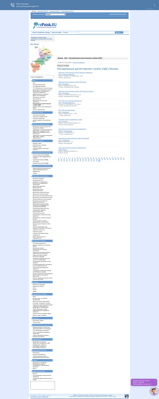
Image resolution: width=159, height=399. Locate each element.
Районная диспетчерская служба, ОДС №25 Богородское (76, 91)
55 (64, 160)
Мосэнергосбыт (37, 99)
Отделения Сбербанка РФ (40, 116)
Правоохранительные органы (42, 152)
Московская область (43, 11)
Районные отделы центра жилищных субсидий (40, 256)
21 (107, 158)
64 (88, 160)
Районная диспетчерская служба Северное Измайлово (75, 72)
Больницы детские (38, 180)
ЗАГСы (35, 368)
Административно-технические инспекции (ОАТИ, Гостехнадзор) (42, 328)
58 (72, 160)
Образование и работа (40, 294)
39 (88, 159)
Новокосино (65, 112)
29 (61, 159)
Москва (60, 58)
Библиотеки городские (39, 284)
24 (115, 158)
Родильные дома (37, 231)
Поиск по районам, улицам (41, 32)
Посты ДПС (36, 161)
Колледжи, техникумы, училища (41, 303)
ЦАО (60, 121)
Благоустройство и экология (41, 325)
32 (69, 159)
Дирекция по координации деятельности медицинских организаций (40, 183)
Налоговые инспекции (39, 115)
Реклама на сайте (106, 395)
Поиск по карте (56, 32)
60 (77, 160)
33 (72, 159)
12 (82, 158)
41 (94, 159)
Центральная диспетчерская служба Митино (72, 148)
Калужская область (55, 11)
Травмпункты (36, 235)
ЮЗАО (60, 131)
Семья (35, 360)
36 (80, 159)
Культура (35, 282)
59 (75, 160)
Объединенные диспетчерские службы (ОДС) (85, 58)
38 (85, 159)
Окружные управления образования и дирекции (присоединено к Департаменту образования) (43, 306)
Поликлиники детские (39, 213)
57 (69, 160)
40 (91, 159)
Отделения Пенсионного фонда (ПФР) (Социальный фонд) (41, 253)
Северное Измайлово (68, 74)
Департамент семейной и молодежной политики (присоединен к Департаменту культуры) (41, 364)
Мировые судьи (37, 143)
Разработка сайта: (36, 396)
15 (90, 158)
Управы (35, 173)
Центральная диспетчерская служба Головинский (74, 138)
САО (60, 140)
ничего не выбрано (78, 62)
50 (118, 159)
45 (105, 159)
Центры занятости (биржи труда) (42, 313)
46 (107, 159)
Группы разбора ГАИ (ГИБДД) (41, 155)
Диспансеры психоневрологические (42, 197)
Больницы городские (38, 178)
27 (123, 158)
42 (96, 159)
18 (98, 158)
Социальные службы (39, 241)
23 (112, 158)
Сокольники (65, 84)
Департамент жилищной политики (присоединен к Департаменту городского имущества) (42, 91)
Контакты (97, 395)
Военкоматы (36, 352)
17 (96, 158)
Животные (36, 318)
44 (102, 159)
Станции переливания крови (40, 233)
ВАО (60, 74)
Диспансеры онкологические (40, 194)
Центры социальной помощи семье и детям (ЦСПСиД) (42, 278)
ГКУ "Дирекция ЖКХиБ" (39, 86)
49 (115, 159)
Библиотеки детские (38, 286)
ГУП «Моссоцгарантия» (39, 243)
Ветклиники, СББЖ (38, 320)
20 (104, 158)
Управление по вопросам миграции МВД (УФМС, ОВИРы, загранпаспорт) (42, 137)
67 (96, 160)
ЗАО (60, 102)
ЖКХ (66, 58)
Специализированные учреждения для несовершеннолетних (42, 265)
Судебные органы (38, 141)
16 (93, 158)
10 (77, 158)
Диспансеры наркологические (41, 192)
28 (58, 159)
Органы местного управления (42, 166)
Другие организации (39, 371)
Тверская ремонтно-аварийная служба (70, 119)
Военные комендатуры (39, 354)
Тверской (64, 121)
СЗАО (60, 149)
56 (66, 160)
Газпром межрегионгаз (39, 84)
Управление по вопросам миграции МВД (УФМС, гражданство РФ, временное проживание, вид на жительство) (42, 131)
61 (80, 160)
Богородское (65, 93)
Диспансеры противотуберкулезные (43, 195)
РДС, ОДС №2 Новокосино (67, 110)
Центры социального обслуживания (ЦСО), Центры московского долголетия (43, 275)
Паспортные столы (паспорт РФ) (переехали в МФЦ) (42, 127)
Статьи (65, 32)
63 (85, 160)
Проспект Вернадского (68, 102)
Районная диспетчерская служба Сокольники (72, 82)
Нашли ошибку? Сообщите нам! (118, 14)
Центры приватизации (39, 109)
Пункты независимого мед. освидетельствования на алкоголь (42, 227)
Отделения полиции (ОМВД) (40, 159)
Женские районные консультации (42, 199)
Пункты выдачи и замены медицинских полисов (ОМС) (41, 221)
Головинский (65, 140)
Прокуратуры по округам (39, 145)
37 (83, 159)
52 (124, 159)
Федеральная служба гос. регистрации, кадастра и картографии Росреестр (40, 346)
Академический (67, 131)
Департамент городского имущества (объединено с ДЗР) (41, 342)
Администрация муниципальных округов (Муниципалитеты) (42, 169)
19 (101, 158)
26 (120, 158)
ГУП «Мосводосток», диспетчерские (43, 88)
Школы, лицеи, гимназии (39, 315)
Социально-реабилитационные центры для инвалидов (41, 259)
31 (66, 159)
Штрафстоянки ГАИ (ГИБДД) (40, 163)
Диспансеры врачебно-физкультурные (39, 187)
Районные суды (37, 146)
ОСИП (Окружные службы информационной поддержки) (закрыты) (41, 310)
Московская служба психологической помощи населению (40, 249)
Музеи (34, 288)
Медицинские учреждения (41, 176)
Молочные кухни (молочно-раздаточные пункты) (40, 201)
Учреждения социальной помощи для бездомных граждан (42, 271)
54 (61, 160)
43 (99, 159)
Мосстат (35, 373)
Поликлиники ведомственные (41, 208)
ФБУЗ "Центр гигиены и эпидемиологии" (39, 237)
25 (117, 158)
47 (110, 159)
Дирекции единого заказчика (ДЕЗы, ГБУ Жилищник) (40, 94)
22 (109, 158)
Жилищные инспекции (39, 97)
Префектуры (36, 171)
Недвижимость (37, 339)
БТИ (34, 83)
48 (113, 159)
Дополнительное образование (41, 301)
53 (58, 160)
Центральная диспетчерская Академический (72, 129)
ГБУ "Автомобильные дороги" (41, 330)
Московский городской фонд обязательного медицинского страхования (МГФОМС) (41, 205)
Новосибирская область (67, 11)
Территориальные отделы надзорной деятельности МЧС (41, 356)
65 (91, 160)
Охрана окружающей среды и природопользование (41, 336)
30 (64, 159)
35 (77, 159)
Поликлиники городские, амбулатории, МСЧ (39, 210)
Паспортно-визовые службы (41, 124)
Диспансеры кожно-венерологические (38, 190)
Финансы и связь (38, 112)
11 (79, 158)
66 (94, 160)
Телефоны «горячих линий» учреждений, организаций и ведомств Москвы (41, 39)
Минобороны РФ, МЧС (40, 350)
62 (83, 160)
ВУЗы (34, 296)
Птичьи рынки (36, 322)
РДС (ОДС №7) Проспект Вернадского (70, 101)
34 (75, 159)
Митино (65, 149)
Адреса (75, 395)
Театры (35, 289)
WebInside (45, 396)
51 (121, 159)
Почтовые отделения (38, 118)
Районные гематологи (39, 229)
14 (88, 158)
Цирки (34, 291)
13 (85, 158)
